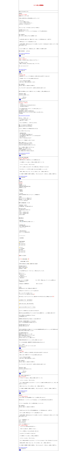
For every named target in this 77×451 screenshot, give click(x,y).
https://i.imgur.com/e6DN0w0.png (24, 53)
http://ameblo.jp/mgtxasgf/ (23, 176)
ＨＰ (20, 55)
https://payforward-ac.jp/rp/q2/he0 (24, 115)
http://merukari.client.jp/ (23, 69)
